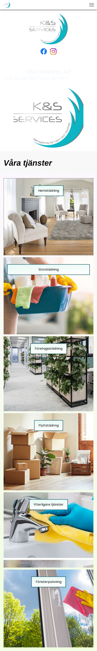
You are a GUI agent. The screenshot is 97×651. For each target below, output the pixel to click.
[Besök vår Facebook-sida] (44, 51)
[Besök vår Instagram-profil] (53, 51)
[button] (91, 5)
